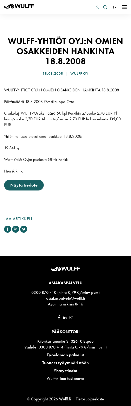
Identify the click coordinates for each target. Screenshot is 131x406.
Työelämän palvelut (65, 355)
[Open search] (105, 7)
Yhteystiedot (66, 370)
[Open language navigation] (114, 7)
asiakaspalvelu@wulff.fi (65, 298)
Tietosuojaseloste (90, 399)
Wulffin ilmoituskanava (65, 378)
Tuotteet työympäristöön (65, 362)
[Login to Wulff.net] (98, 7)
